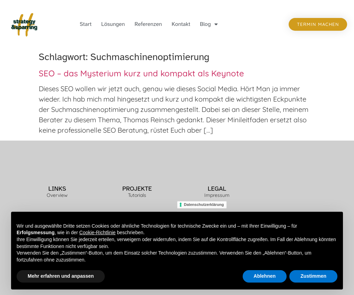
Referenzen (148, 24)
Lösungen (113, 24)
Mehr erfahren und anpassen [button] (61, 276)
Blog (209, 24)
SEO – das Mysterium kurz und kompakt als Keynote (141, 73)
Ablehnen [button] (265, 276)
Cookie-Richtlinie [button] (97, 233)
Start (86, 24)
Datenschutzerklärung (204, 204)
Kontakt (181, 24)
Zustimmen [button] (313, 276)
